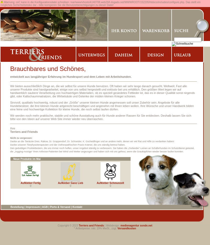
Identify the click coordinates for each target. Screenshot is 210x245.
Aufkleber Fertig (31, 183)
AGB (45, 207)
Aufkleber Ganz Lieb (70, 183)
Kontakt (77, 207)
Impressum (33, 207)
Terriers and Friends (91, 225)
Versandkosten (127, 228)
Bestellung (17, 207)
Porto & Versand (60, 207)
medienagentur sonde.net (136, 225)
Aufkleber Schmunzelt (110, 183)
